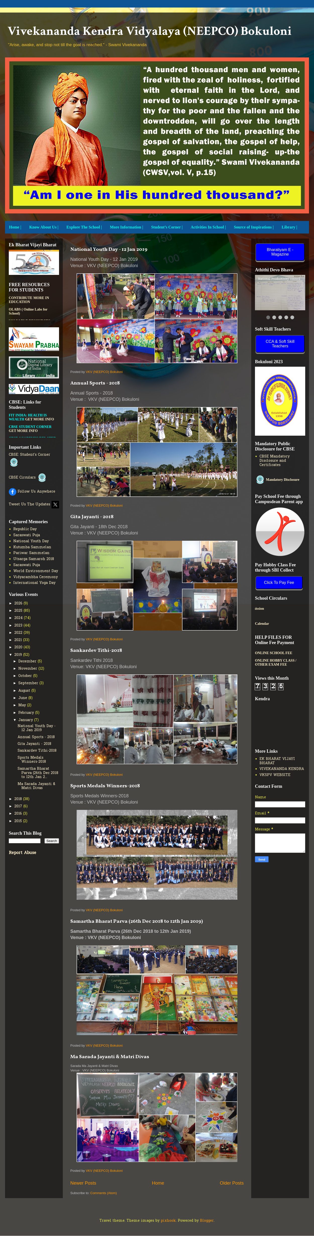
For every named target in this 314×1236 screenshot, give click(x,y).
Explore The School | (84, 227)
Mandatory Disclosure (277, 480)
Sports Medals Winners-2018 (105, 786)
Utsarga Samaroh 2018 (33, 559)
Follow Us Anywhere (32, 491)
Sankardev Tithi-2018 (96, 650)
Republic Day (25, 529)
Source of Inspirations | (254, 227)
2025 (19, 610)
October (25, 676)
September (28, 683)
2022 (19, 633)
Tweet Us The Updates (34, 504)
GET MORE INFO (39, 427)
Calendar (262, 624)
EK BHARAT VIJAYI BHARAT (277, 761)
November (28, 668)
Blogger (207, 1220)
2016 (18, 813)
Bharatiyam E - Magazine (280, 252)
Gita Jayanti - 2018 (92, 516)
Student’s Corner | (167, 227)
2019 (18, 655)
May (22, 705)
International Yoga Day (34, 583)
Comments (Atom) (103, 1193)
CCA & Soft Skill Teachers (280, 343)
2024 (19, 618)
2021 (18, 640)
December (28, 661)
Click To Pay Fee (279, 582)
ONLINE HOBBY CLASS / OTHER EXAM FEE (275, 662)
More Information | (126, 227)
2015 (18, 821)
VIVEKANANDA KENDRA (281, 769)
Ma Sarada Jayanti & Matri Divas (109, 1056)
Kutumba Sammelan (32, 547)
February (26, 713)
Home (158, 1183)
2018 (18, 799)
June (23, 698)
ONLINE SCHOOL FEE (273, 653)
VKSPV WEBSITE (274, 775)
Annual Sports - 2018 (95, 383)
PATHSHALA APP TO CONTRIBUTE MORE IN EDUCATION (29, 306)
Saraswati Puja (26, 535)
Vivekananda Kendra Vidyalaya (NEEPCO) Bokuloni (150, 31)
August (24, 690)
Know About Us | (43, 227)
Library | (289, 227)
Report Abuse (22, 853)
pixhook (168, 1220)
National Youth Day (31, 541)
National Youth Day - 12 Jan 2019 (108, 249)
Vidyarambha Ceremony (35, 577)
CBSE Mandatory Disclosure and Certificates (274, 461)
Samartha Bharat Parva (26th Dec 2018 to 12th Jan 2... (38, 773)
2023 (19, 625)
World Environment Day (35, 571)
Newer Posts (83, 1183)
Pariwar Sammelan (31, 553)
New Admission (276, 608)
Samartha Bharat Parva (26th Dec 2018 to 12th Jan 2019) (136, 921)
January (26, 720)
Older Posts (232, 1183)
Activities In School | (208, 227)
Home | (15, 227)
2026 (19, 603)
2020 (19, 647)
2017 (18, 806)
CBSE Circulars (28, 477)
